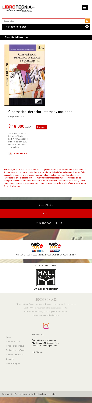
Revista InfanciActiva (15, 346)
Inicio (8, 337)
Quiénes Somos (13, 341)
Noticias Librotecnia (14, 355)
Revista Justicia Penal (15, 350)
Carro (46, 213)
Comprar (41, 127)
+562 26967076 (43, 222)
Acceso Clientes (46, 205)
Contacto (10, 359)
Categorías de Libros (16, 26)
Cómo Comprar (13, 363)
